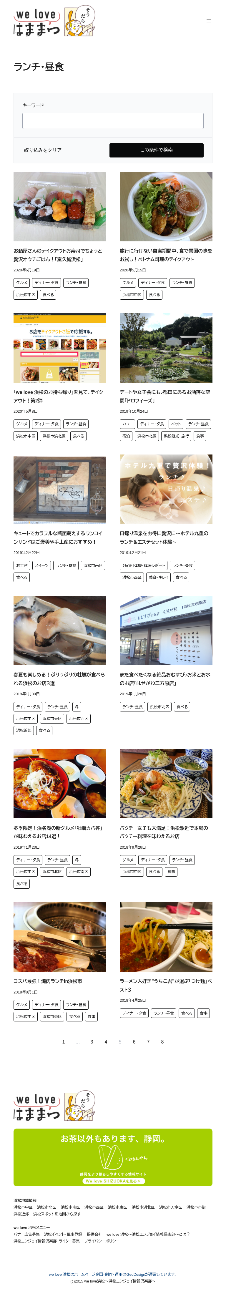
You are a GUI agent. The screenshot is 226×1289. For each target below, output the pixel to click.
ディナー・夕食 (47, 283)
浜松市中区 (25, 295)
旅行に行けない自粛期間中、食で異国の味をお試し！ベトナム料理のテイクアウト (166, 255)
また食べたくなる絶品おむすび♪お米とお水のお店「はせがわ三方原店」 (165, 679)
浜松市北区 (147, 436)
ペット (176, 424)
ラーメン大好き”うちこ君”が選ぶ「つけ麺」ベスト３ (166, 985)
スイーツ (42, 565)
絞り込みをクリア (43, 149)
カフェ (127, 424)
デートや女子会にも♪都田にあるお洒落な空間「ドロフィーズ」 (165, 396)
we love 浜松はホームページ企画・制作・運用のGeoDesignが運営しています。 (113, 1274)
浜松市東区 (52, 718)
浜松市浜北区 (54, 436)
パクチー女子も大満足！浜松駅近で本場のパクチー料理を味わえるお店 (164, 832)
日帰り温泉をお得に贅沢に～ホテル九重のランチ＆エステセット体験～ (164, 538)
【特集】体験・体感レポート (143, 565)
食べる (48, 295)
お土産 (22, 565)
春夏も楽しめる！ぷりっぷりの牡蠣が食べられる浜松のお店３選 (59, 679)
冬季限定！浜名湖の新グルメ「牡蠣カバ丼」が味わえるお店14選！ (58, 832)
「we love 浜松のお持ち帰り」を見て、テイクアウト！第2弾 (58, 396)
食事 (200, 436)
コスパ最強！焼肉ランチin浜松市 (48, 981)
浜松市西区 (132, 577)
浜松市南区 (93, 565)
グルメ (21, 283)
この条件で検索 (156, 149)
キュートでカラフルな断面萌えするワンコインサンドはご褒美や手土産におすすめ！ (58, 538)
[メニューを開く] (208, 20)
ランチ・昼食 (76, 283)
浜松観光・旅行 (176, 436)
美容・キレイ (158, 577)
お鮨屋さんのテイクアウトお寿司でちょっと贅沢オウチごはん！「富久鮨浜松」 (58, 255)
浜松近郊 (23, 730)
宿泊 (126, 436)
